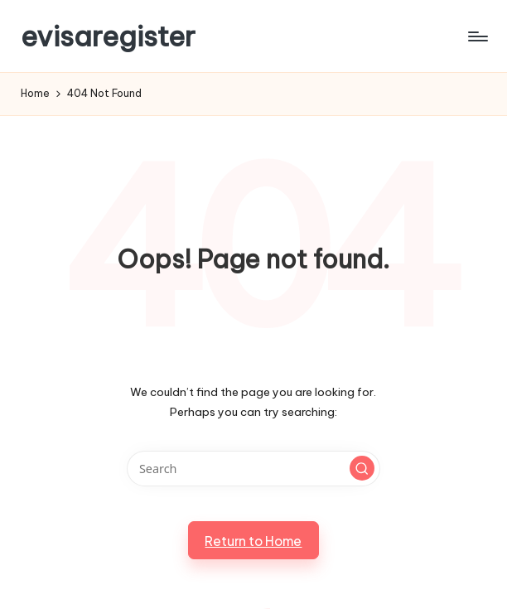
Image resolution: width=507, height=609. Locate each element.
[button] (362, 468)
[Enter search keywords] (253, 468)
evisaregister (108, 36)
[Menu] (476, 36)
